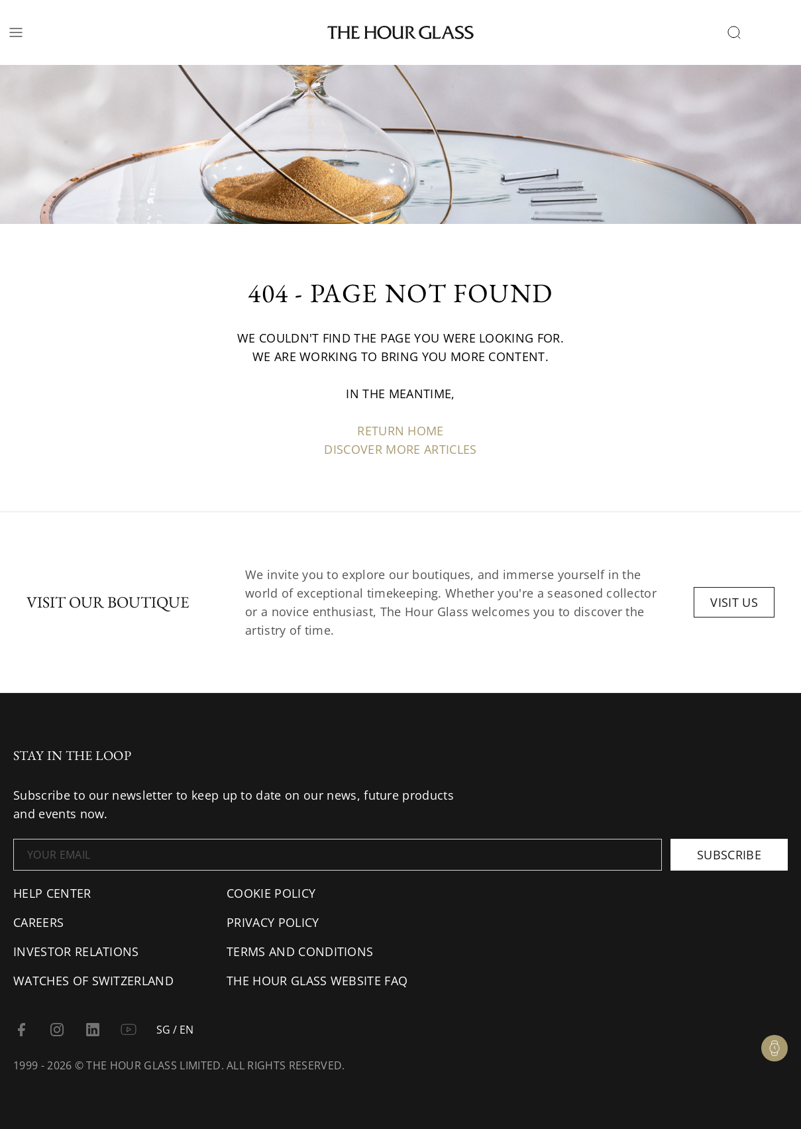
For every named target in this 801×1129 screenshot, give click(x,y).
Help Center (52, 893)
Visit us (734, 602)
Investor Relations (76, 951)
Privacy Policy (273, 922)
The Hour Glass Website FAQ (317, 981)
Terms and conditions (300, 951)
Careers (38, 922)
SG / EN (174, 1029)
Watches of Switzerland (93, 981)
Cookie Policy (271, 893)
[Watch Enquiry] (774, 1048)
